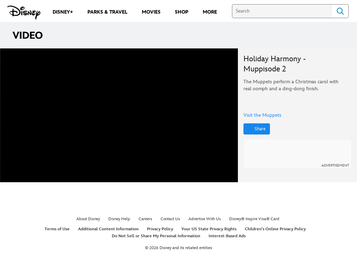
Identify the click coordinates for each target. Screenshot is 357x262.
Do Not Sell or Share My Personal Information (156, 236)
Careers (145, 219)
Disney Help (119, 219)
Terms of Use (57, 229)
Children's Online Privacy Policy (275, 229)
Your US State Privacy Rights (208, 229)
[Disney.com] (23, 13)
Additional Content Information (108, 229)
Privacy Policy (160, 229)
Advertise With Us (204, 219)
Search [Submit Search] (340, 11)
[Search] (282, 11)
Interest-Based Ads (227, 236)
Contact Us (170, 219)
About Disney (88, 219)
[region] (119, 115)
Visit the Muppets (262, 115)
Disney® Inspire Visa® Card (254, 219)
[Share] (256, 128)
